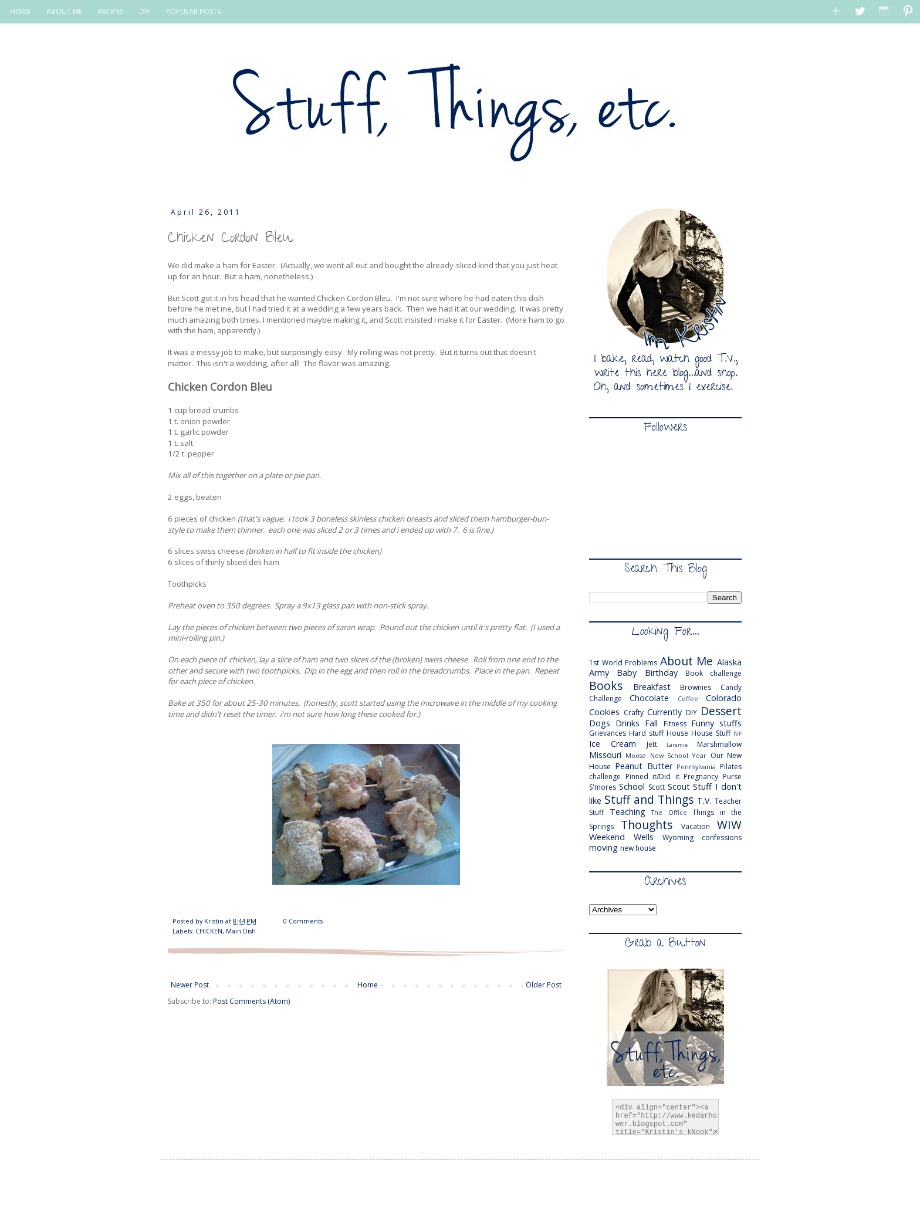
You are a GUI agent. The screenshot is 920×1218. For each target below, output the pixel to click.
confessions (722, 838)
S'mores (602, 787)
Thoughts (646, 825)
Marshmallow (719, 744)
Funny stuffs (716, 723)
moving (603, 847)
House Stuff (710, 733)
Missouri (605, 754)
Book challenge (713, 673)
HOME (20, 11)
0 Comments (303, 920)
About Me (686, 661)
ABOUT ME (64, 11)
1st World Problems (623, 663)
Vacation (695, 826)
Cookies (604, 712)
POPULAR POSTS (193, 11)
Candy (731, 687)
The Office (669, 812)
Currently (664, 712)
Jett (652, 744)
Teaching (627, 811)
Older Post (544, 985)
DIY (144, 11)
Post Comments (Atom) (251, 1001)
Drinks (627, 723)
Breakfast (652, 686)
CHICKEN (208, 930)
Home (367, 985)
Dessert (721, 711)
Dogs (599, 723)
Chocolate (649, 697)
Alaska (729, 662)
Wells (644, 837)
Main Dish (241, 930)
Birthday (661, 672)
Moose (635, 755)
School (632, 786)
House (677, 733)
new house (638, 848)
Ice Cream (612, 743)
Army (599, 672)
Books (606, 685)
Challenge (605, 698)
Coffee (688, 698)
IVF (737, 733)
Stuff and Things (649, 799)
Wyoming (678, 838)
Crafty (634, 713)
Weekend (607, 837)
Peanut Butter (643, 766)
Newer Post (190, 985)
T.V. (704, 800)
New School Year (678, 755)
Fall (651, 723)
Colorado (724, 697)
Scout (679, 786)
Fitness (675, 724)
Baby (627, 672)
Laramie (677, 745)
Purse (732, 776)
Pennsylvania (696, 766)
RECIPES (110, 11)
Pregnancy (701, 776)
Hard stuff (646, 733)
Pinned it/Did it (652, 776)
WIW (729, 825)
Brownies (695, 687)
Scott (656, 787)
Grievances (607, 733)
